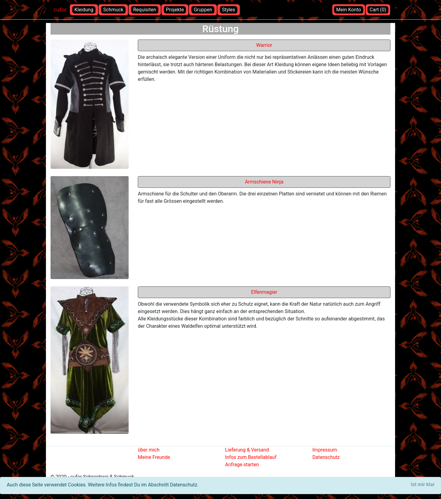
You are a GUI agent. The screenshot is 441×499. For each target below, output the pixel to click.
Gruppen (203, 10)
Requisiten (144, 10)
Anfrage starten (242, 464)
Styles (228, 10)
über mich (149, 450)
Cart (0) (378, 10)
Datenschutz (326, 457)
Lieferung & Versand (247, 450)
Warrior (264, 45)
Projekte (175, 10)
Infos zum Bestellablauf (251, 457)
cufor (60, 9)
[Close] (423, 484)
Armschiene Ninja (264, 182)
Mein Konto (348, 10)
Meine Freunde (154, 457)
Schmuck (113, 10)
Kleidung (83, 10)
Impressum (324, 450)
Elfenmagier (264, 292)
